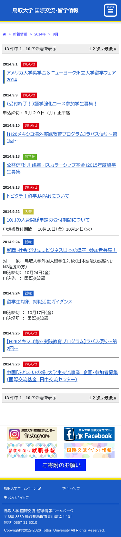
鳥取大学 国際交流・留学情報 (45, 10)
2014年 (39, 34)
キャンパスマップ (16, 497)
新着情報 (20, 34)
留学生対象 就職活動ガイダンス (40, 301)
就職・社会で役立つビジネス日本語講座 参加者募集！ (62, 250)
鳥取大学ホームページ (22, 488)
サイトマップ (71, 488)
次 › (99, 48)
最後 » (110, 48)
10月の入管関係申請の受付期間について (48, 220)
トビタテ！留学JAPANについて (38, 196)
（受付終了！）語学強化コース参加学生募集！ (52, 103)
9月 (55, 34)
